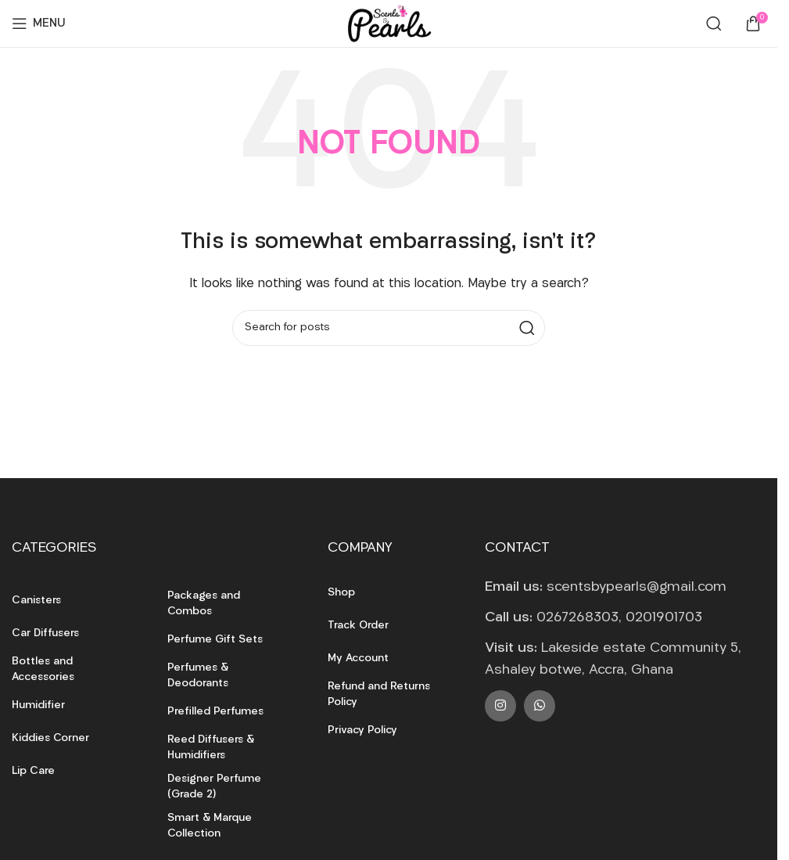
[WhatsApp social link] (539, 705)
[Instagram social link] (500, 705)
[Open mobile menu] (39, 23)
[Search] (714, 23)
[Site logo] (389, 24)
